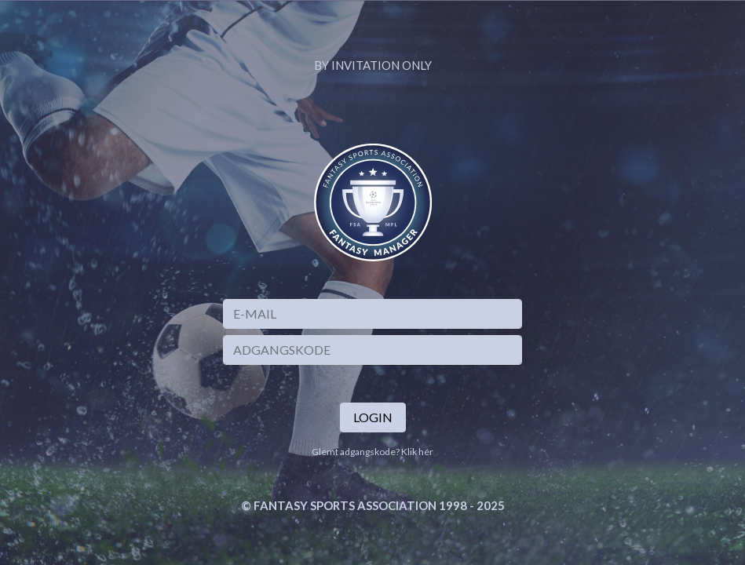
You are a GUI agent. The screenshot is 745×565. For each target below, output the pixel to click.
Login (373, 417)
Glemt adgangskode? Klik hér (372, 451)
